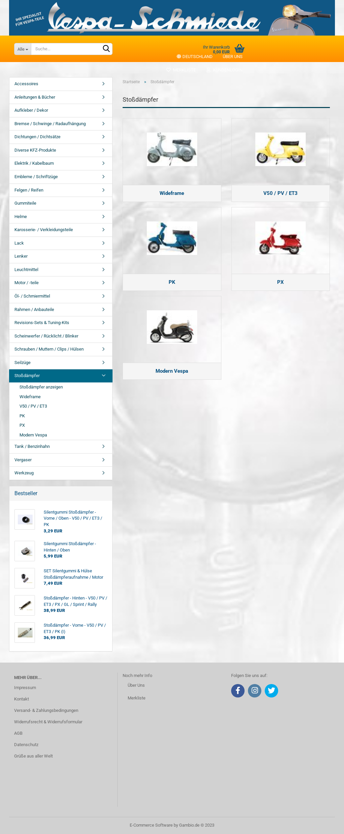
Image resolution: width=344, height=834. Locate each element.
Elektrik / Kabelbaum (34, 163)
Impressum (25, 687)
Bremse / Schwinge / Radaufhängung (50, 123)
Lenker (21, 256)
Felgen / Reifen (28, 190)
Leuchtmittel (26, 269)
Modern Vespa (33, 434)
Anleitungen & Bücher (34, 97)
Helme (20, 216)
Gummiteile (25, 203)
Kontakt (21, 698)
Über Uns (136, 685)
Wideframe (30, 396)
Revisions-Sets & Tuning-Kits (41, 322)
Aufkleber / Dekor (31, 110)
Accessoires (26, 83)
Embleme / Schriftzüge (36, 176)
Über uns (233, 56)
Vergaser (23, 459)
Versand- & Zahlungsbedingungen (46, 710)
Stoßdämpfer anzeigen (41, 386)
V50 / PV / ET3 (33, 406)
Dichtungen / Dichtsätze (37, 136)
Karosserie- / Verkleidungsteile (43, 229)
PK (22, 415)
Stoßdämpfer (27, 375)
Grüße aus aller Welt (33, 756)
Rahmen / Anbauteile (34, 309)
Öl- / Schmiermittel (32, 296)
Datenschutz (26, 744)
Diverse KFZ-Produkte (35, 150)
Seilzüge (22, 362)
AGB (18, 733)
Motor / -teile (26, 282)
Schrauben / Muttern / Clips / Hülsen (49, 349)
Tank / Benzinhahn (32, 446)
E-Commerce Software (151, 825)
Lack (19, 243)
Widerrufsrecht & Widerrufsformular (48, 721)
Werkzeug (24, 472)
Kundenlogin (224, 69)
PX (22, 425)
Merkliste (181, 69)
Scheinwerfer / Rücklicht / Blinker (46, 335)
